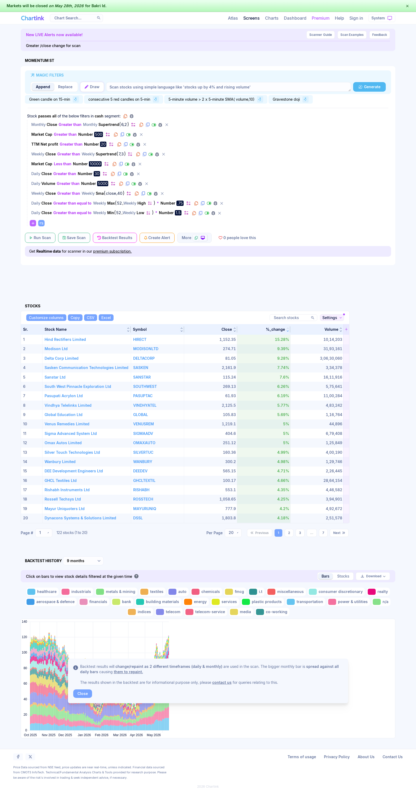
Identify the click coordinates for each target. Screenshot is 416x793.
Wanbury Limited (60, 461)
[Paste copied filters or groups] (41, 223)
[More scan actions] (194, 238)
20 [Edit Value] (103, 144)
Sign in (356, 18)
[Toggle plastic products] (262, 602)
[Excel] (106, 317)
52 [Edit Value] (119, 203)
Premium (321, 18)
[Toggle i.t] (256, 592)
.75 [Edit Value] (180, 203)
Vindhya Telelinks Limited (68, 405)
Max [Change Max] (111, 203)
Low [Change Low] (140, 212)
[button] (86, 329)
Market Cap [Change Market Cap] (41, 134)
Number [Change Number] (85, 134)
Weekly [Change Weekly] (37, 154)
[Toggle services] (225, 602)
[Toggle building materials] (158, 602)
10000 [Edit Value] (95, 163)
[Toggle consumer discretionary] (336, 592)
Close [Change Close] (52, 124)
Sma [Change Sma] (100, 193)
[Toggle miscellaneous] (286, 592)
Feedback (379, 35)
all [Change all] (54, 116)
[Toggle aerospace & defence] (51, 602)
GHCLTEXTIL (144, 480)
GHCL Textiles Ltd (61, 480)
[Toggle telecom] (169, 612)
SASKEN (140, 367)
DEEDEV (140, 471)
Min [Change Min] (110, 212)
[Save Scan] (74, 237)
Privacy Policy (337, 756)
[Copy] (75, 317)
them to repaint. (128, 671)
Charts (272, 18)
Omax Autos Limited (63, 442)
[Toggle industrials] (76, 592)
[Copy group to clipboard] (125, 116)
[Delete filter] (167, 125)
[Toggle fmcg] (235, 592)
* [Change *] (158, 203)
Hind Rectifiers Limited (65, 339)
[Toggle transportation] (305, 602)
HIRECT (139, 339)
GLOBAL (140, 414)
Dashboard (295, 18)
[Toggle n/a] (381, 602)
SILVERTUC (143, 452)
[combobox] (44, 533)
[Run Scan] (40, 237)
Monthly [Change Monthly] (38, 124)
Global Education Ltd (64, 414)
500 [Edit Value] (98, 134)
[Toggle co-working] (272, 612)
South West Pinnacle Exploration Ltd (78, 386)
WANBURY (142, 461)
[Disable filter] (154, 125)
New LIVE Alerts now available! (54, 34)
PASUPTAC (143, 395)
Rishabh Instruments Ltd (67, 489)
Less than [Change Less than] (62, 164)
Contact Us (393, 756)
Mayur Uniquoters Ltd (65, 508)
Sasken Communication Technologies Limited (86, 367)
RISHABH (141, 489)
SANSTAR (142, 377)
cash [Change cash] (99, 116)
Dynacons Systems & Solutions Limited (80, 518)
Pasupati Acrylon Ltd (64, 395)
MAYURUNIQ (144, 508)
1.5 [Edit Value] (178, 212)
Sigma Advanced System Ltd (71, 433)
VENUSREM (143, 424)
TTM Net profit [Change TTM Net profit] (44, 144)
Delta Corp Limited (62, 358)
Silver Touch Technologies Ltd (72, 452)
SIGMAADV (143, 433)
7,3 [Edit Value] (121, 154)
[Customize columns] (46, 317)
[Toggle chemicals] (206, 592)
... (311, 533)
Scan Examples (352, 35)
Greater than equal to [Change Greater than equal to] (72, 203)
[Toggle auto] (178, 592)
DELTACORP (144, 358)
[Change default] (133, 124)
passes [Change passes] (44, 116)
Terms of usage (302, 756)
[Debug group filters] (132, 116)
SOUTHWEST (145, 386)
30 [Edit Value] (96, 173)
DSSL (138, 518)
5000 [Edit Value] (102, 183)
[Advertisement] (208, 278)
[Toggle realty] (378, 592)
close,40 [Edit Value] (114, 193)
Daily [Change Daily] (35, 173)
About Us (366, 756)
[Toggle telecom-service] (205, 612)
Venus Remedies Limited (67, 424)
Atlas (233, 18)
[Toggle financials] (94, 602)
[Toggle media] (241, 612)
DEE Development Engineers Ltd (74, 471)
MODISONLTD (145, 348)
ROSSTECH (143, 499)
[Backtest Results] (114, 237)
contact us (222, 682)
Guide (320, 35)
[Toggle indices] (140, 612)
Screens (251, 18)
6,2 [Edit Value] (124, 124)
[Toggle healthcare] (42, 592)
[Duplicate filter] (147, 125)
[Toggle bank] (122, 602)
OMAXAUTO (144, 442)
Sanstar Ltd (55, 377)
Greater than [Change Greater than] (70, 124)
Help (339, 18)
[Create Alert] (157, 237)
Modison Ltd (56, 348)
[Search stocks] (293, 317)
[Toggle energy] (196, 602)
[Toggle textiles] (152, 592)
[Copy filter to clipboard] (141, 125)
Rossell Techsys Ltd (63, 499)
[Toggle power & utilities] (348, 602)
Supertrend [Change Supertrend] (108, 124)
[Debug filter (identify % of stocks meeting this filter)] (160, 125)
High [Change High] (141, 203)
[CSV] (90, 317)
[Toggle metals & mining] (116, 592)
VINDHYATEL (145, 405)
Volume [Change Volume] (48, 183)
